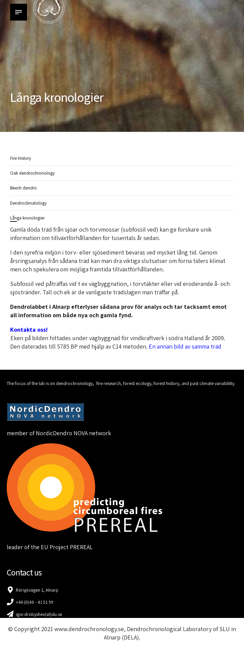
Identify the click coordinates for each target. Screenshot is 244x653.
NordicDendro (54, 433)
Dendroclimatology (29, 203)
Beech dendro (24, 188)
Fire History (21, 158)
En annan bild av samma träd (186, 346)
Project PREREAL (71, 547)
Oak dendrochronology (33, 173)
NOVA (81, 433)
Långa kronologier (28, 218)
